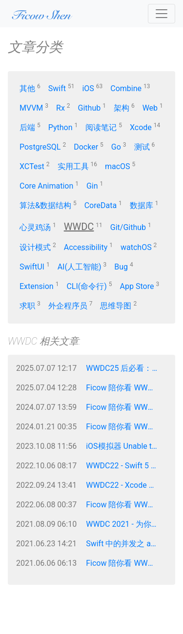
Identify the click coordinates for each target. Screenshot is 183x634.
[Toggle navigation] (161, 13)
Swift (57, 88)
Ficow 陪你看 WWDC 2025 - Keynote (125, 387)
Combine (126, 88)
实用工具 (73, 166)
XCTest (32, 166)
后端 (27, 127)
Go (116, 147)
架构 (121, 108)
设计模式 (35, 247)
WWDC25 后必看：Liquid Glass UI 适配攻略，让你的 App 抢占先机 (125, 368)
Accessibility (86, 247)
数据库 (141, 205)
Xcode (141, 127)
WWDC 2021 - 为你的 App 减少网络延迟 (125, 524)
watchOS (136, 247)
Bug (121, 266)
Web (150, 108)
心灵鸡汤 (35, 227)
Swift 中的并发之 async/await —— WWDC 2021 (125, 543)
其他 (27, 88)
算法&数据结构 (45, 205)
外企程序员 (67, 305)
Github (89, 108)
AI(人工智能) (80, 266)
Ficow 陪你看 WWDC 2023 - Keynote (125, 426)
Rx (60, 108)
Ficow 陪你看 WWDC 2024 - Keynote (125, 407)
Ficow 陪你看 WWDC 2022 (125, 504)
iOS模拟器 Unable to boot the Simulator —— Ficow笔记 (125, 446)
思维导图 (115, 305)
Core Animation (46, 186)
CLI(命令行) (86, 286)
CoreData (100, 205)
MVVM (31, 108)
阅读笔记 (101, 127)
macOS (117, 166)
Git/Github (128, 227)
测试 (142, 147)
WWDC (79, 226)
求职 (27, 305)
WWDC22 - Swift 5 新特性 (125, 465)
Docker (86, 147)
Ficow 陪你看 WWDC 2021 (125, 563)
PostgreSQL (40, 147)
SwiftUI (32, 266)
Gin (92, 186)
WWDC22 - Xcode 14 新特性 (125, 485)
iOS (88, 88)
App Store (137, 286)
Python (60, 127)
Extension (37, 286)
